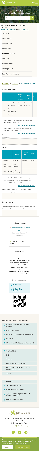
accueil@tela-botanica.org (19, 426)
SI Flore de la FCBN (11, 331)
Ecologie (5, 59)
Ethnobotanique (8, 54)
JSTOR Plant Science (12, 386)
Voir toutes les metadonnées (26, 125)
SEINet (7, 373)
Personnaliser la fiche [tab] (18, 242)
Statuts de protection (10, 74)
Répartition (6, 48)
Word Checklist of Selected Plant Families (19, 343)
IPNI (6, 355)
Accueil (5, 83)
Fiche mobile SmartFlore (16, 290)
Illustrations (7, 43)
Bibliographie (7, 69)
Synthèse (5, 33)
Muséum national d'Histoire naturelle (18, 335)
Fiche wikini (16, 285)
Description (6, 38)
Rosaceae (25, 30)
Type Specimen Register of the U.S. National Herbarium (17, 395)
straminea (12, 30)
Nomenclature (7, 64)
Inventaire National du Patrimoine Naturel (17, 326)
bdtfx (15, 83)
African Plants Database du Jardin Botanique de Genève (17, 368)
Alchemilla (4, 30)
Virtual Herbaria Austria (13, 400)
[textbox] (17, 18)
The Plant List (10, 351)
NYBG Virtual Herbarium (14, 390)
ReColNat (8, 339)
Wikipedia (8, 381)
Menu (35, 3)
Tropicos (8, 359)
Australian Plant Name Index (15, 363)
